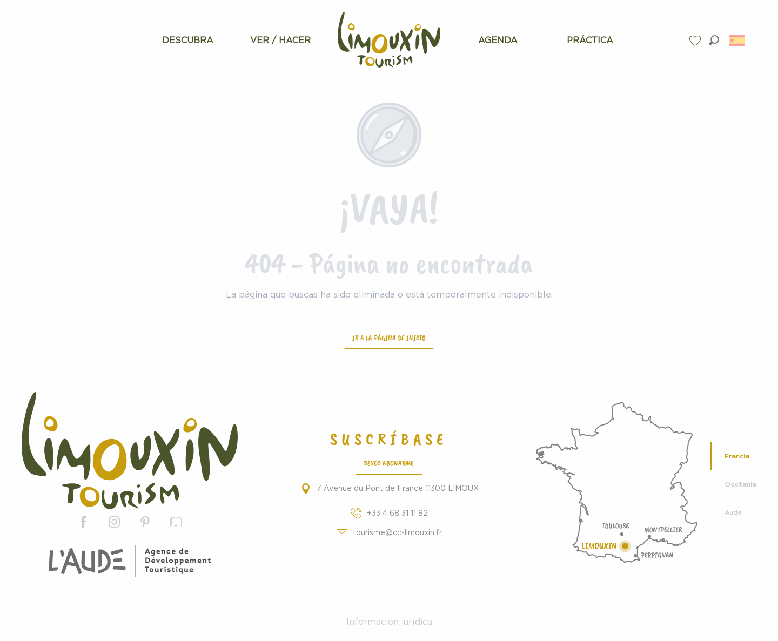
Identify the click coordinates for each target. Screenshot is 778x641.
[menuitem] (188, 40)
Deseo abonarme (389, 463)
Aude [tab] (733, 512)
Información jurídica (389, 622)
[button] (714, 40)
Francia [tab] (737, 456)
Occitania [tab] (740, 484)
